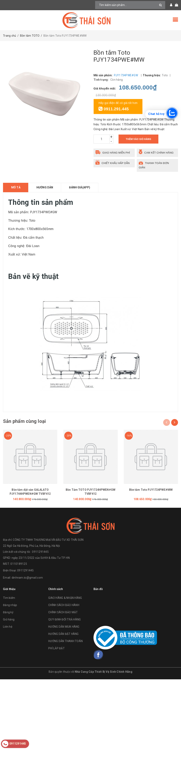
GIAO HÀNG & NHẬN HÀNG (65, 597)
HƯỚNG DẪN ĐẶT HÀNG (63, 633)
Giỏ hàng (8, 619)
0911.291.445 (114, 109)
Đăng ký (8, 612)
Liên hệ (7, 626)
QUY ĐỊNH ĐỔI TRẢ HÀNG (64, 619)
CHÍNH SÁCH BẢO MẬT (63, 612)
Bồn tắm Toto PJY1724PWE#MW (151, 489)
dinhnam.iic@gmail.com (27, 577)
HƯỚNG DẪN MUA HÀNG (63, 626)
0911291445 (25, 570)
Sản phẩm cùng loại (24, 421)
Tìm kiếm (9, 597)
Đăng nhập (10, 605)
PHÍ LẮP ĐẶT (56, 648)
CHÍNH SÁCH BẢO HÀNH (63, 605)
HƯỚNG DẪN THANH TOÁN (65, 641)
